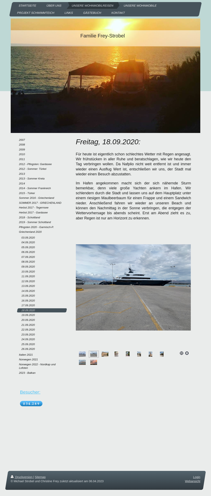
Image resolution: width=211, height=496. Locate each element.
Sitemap (40, 477)
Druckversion (22, 477)
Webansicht (192, 481)
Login (196, 477)
